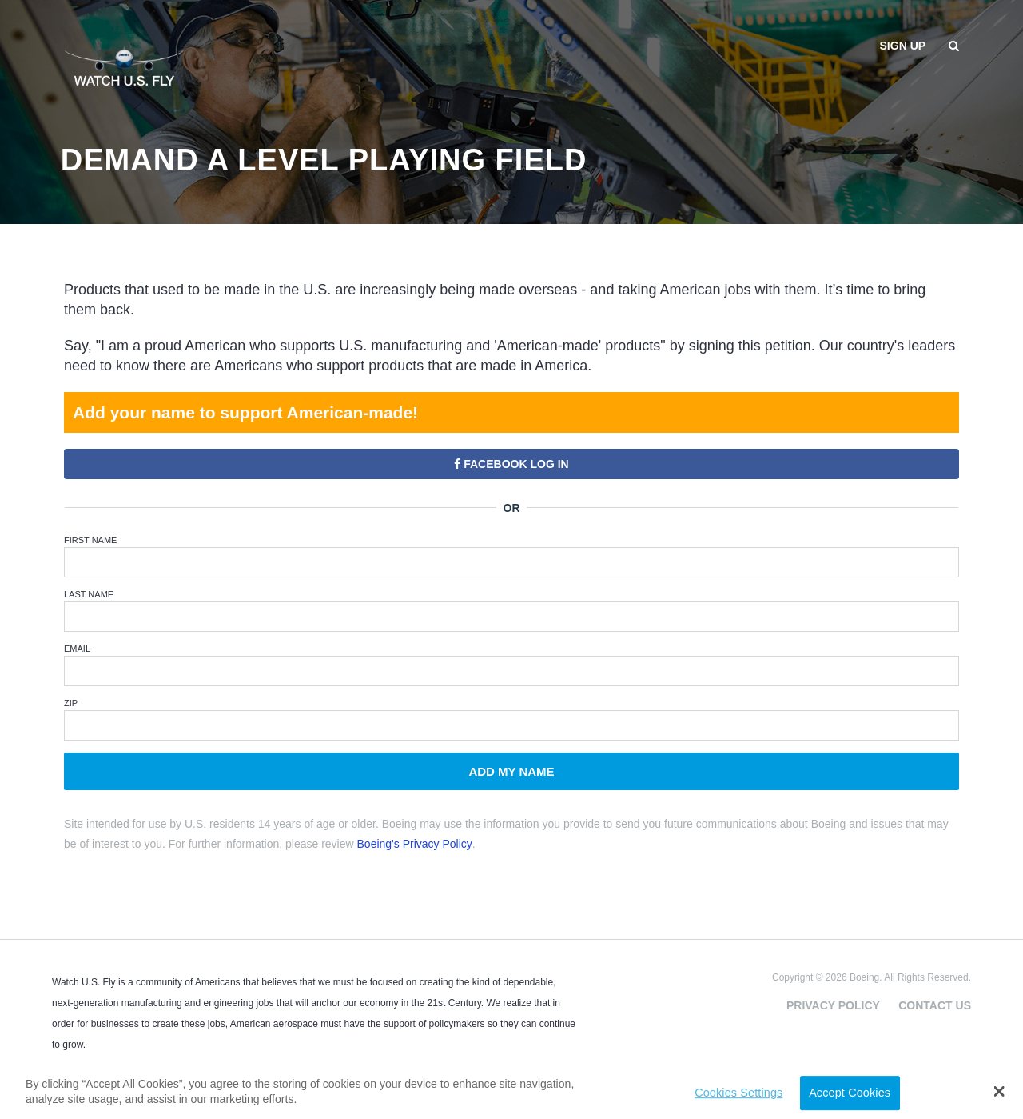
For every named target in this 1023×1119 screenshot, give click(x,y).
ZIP (71, 703)
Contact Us (934, 1005)
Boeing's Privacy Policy (414, 843)
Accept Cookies (849, 1092)
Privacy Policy (833, 1005)
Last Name (88, 594)
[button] (999, 1091)
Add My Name (511, 771)
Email (77, 648)
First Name (90, 540)
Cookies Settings (738, 1092)
